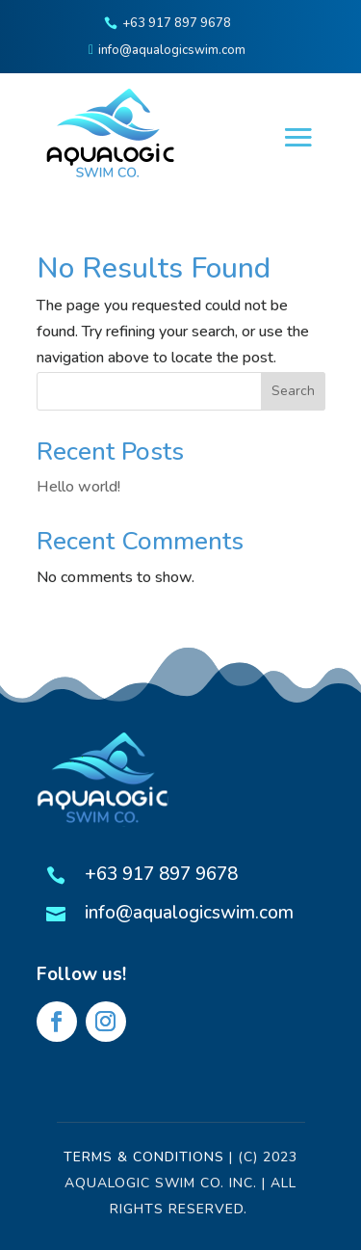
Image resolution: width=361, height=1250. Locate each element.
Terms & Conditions (144, 1157)
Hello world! (78, 486)
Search (293, 391)
